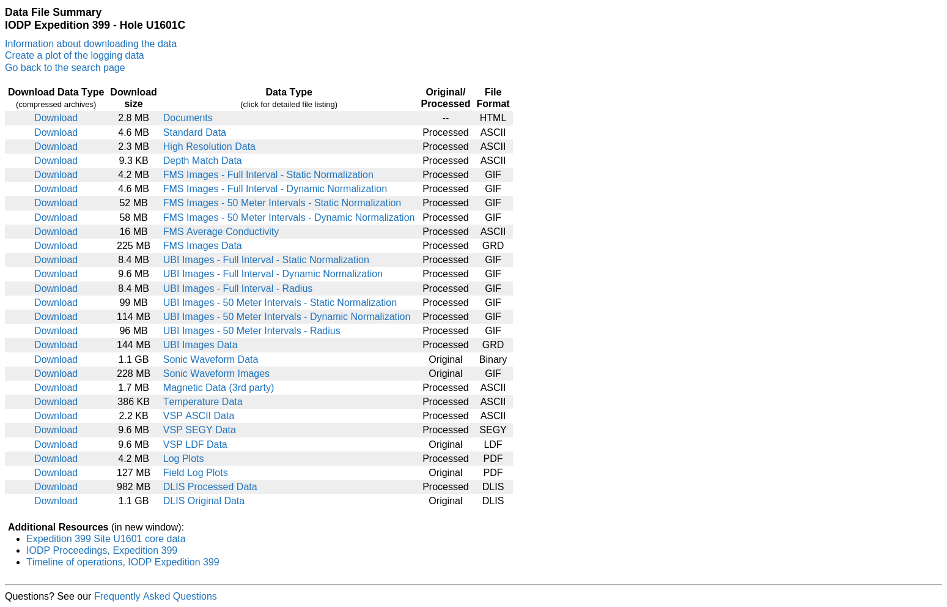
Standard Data (194, 132)
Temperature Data (203, 402)
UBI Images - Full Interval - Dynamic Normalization (273, 274)
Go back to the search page (65, 67)
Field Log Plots (195, 472)
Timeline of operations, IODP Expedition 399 (122, 562)
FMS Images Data (202, 245)
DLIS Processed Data (210, 487)
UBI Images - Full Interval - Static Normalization (266, 260)
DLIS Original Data (204, 501)
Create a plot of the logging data (74, 55)
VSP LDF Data (195, 444)
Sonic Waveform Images (216, 373)
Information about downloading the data (91, 44)
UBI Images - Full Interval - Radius (238, 288)
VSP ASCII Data (199, 416)
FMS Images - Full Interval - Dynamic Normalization (275, 189)
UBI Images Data (200, 345)
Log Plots (183, 458)
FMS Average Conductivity (221, 231)
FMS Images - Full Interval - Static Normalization (268, 174)
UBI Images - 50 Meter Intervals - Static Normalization (280, 302)
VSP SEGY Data (199, 430)
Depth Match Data (202, 160)
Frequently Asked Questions (155, 596)
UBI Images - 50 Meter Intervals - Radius (252, 331)
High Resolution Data (209, 146)
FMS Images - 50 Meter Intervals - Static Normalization (282, 203)
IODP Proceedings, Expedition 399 (101, 550)
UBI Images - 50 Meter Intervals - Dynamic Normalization (287, 316)
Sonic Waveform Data (211, 359)
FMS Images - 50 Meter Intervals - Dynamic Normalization (289, 217)
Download (56, 118)
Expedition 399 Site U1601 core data (106, 539)
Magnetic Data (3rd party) (218, 387)
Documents (188, 118)
